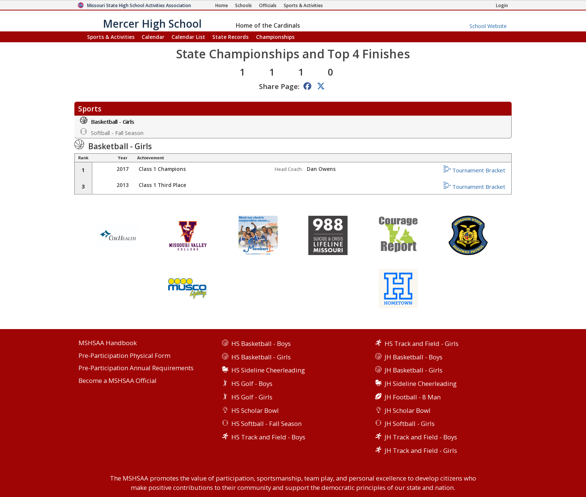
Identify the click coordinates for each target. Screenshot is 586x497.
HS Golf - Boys (251, 383)
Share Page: (279, 86)
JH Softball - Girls (410, 423)
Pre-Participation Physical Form (124, 355)
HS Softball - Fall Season (266, 423)
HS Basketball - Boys (261, 343)
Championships (275, 36)
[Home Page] (221, 5)
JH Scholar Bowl (408, 410)
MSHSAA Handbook (107, 343)
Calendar (153, 36)
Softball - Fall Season (112, 132)
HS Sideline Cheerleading (268, 370)
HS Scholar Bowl (255, 410)
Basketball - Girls (107, 121)
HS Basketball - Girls (261, 357)
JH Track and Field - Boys (421, 437)
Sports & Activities (111, 36)
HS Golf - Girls (251, 397)
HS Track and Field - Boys (268, 437)
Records (230, 36)
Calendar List (188, 36)
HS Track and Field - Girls (422, 343)
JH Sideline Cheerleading (421, 383)
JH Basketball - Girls (413, 370)
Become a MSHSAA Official (117, 380)
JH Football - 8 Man (413, 397)
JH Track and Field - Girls (421, 450)
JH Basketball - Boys (413, 357)
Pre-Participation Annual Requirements (136, 368)
